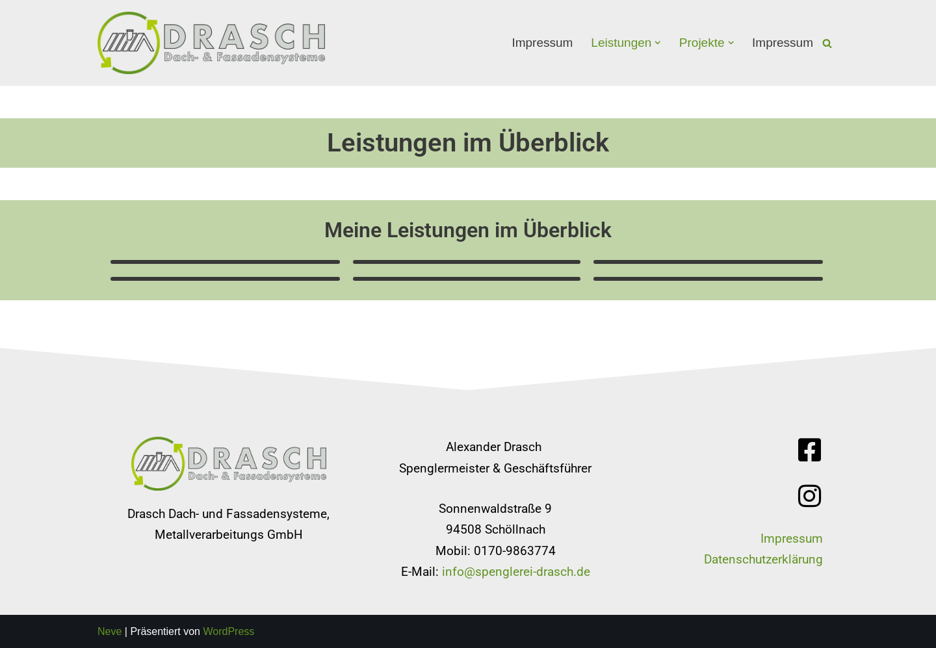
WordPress (228, 631)
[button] (658, 43)
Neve (110, 631)
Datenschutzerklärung (763, 559)
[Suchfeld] (827, 43)
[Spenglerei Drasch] (211, 43)
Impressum (542, 42)
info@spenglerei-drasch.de (516, 571)
